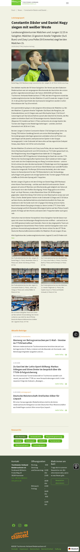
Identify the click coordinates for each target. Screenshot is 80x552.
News (20, 10)
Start (13, 10)
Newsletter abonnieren (59, 481)
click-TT (42, 441)
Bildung (18, 441)
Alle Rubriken (20, 437)
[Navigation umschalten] (67, 3)
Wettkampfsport (21, 445)
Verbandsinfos (35, 437)
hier (12, 238)
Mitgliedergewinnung (54, 437)
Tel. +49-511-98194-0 (19, 478)
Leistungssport (39, 445)
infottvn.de (16, 481)
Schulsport (30, 441)
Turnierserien (55, 441)
